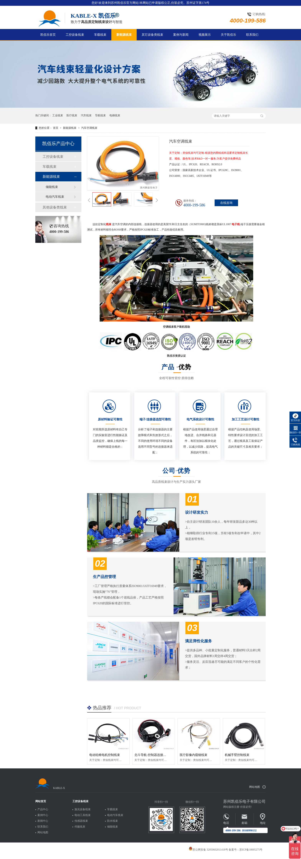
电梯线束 (114, 115)
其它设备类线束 (152, 34)
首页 (56, 127)
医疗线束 (71, 115)
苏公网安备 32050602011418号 (208, 849)
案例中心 (42, 815)
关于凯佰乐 (228, 34)
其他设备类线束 (55, 207)
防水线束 (112, 821)
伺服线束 (79, 826)
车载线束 (100, 34)
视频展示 (204, 34)
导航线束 (100, 115)
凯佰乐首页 (48, 34)
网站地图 (254, 786)
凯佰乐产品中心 (58, 143)
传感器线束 (81, 821)
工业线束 (57, 115)
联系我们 (252, 34)
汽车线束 (86, 115)
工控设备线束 (75, 34)
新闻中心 (42, 821)
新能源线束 (124, 34)
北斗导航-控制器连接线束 (151, 754)
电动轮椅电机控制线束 (104, 754)
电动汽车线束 (55, 196)
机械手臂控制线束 (237, 754)
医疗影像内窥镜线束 (193, 754)
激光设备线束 (82, 809)
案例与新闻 (181, 34)
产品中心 (42, 809)
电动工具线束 (82, 815)
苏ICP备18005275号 (250, 849)
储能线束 (52, 187)
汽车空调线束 (89, 127)
